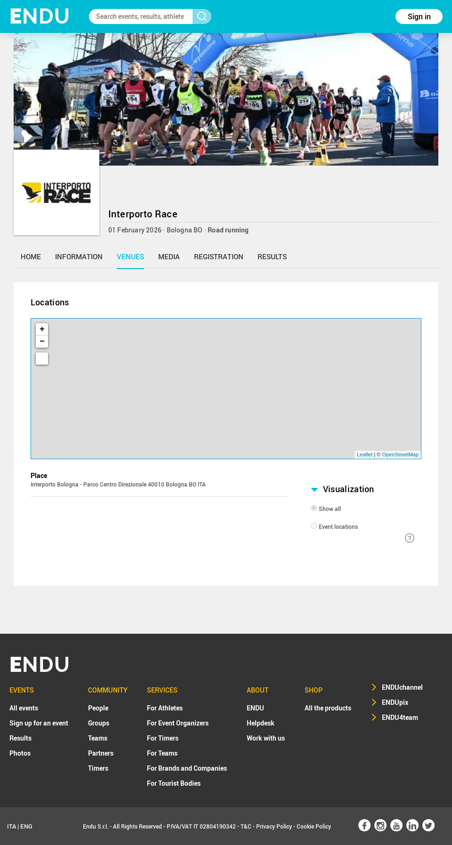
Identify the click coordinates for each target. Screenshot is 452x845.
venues (130, 256)
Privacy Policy (274, 826)
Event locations (338, 526)
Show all (330, 508)
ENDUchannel (402, 687)
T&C (246, 826)
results (272, 256)
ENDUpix (395, 702)
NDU (39, 16)
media (169, 256)
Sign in (419, 16)
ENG (26, 826)
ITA (11, 826)
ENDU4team (400, 717)
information (79, 256)
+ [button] (42, 329)
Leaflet (364, 454)
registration (218, 256)
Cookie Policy (314, 826)
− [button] (42, 341)
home (31, 256)
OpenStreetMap (400, 454)
